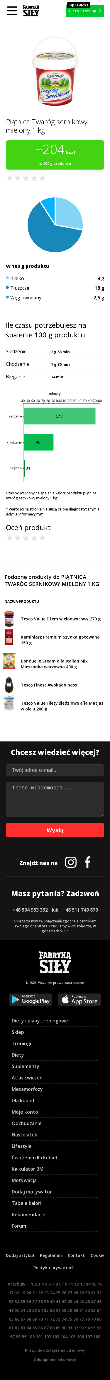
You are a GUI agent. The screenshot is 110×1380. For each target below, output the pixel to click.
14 (88, 1284)
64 (99, 1310)
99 (24, 1336)
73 (58, 1319)
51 (23, 1310)
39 (46, 1301)
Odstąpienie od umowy (55, 1359)
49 (11, 1310)
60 (75, 1310)
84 (28, 1328)
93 (81, 1328)
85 (34, 1328)
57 (58, 1310)
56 (52, 1310)
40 (52, 1301)
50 (17, 1310)
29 (81, 1293)
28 (75, 1293)
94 (87, 1328)
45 (81, 1301)
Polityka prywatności (55, 1267)
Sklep (18, 1032)
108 (96, 1336)
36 (28, 1301)
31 (93, 1293)
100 (31, 1336)
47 (93, 1301)
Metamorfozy (27, 1089)
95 (93, 1328)
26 (64, 1293)
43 (69, 1301)
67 (23, 1319)
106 (80, 1336)
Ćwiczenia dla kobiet (35, 1157)
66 (17, 1319)
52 (28, 1310)
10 (64, 1284)
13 (82, 1284)
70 (40, 1319)
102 (47, 1336)
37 (34, 1301)
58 (64, 1310)
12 (76, 1284)
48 (99, 1301)
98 (18, 1336)
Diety (18, 1055)
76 (75, 1319)
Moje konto (25, 1112)
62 (87, 1310)
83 (23, 1328)
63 (93, 1310)
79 (93, 1319)
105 (72, 1336)
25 (58, 1293)
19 (23, 1293)
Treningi (21, 1043)
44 (75, 1301)
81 (11, 1328)
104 (63, 1336)
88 (52, 1328)
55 (46, 1310)
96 (99, 1328)
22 (40, 1293)
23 (46, 1293)
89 (58, 1328)
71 (46, 1319)
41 (58, 1301)
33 (11, 1301)
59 (69, 1310)
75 (69, 1319)
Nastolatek (24, 1134)
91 (69, 1328)
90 (64, 1328)
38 (40, 1301)
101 (39, 1336)
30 (87, 1293)
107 (88, 1336)
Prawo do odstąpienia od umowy (55, 1350)
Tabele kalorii (27, 1203)
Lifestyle (22, 1146)
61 (81, 1310)
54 (40, 1310)
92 (75, 1328)
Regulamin (51, 1255)
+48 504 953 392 (30, 910)
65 (11, 1319)
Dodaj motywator (32, 1191)
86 (40, 1328)
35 (23, 1301)
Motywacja (24, 1180)
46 (87, 1301)
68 (28, 1319)
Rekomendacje (28, 1214)
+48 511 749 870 (80, 910)
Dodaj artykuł (20, 1255)
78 (87, 1319)
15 (94, 1284)
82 (17, 1328)
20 (28, 1293)
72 (52, 1319)
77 (81, 1319)
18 (17, 1293)
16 (100, 1284)
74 (64, 1319)
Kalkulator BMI (28, 1169)
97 (12, 1336)
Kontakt (76, 1255)
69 (34, 1319)
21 (34, 1293)
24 (52, 1293)
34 (17, 1301)
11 (70, 1284)
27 (69, 1293)
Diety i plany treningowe (40, 1020)
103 (55, 1336)
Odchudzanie (27, 1123)
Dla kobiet (23, 1100)
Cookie (97, 1255)
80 (99, 1319)
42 (64, 1301)
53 (34, 1310)
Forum (19, 1226)
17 (11, 1293)
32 (99, 1293)
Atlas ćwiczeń (27, 1077)
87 (46, 1328)
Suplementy (25, 1066)
